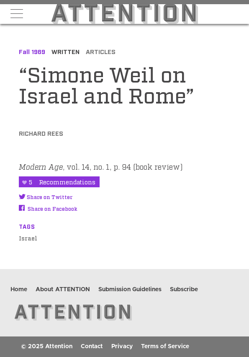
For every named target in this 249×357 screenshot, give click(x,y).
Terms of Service (165, 346)
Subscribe (184, 289)
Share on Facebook (48, 209)
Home (18, 289)
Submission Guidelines (130, 289)
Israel (28, 237)
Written (65, 51)
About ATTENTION (63, 289)
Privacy (122, 346)
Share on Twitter (45, 197)
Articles (101, 51)
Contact (92, 346)
